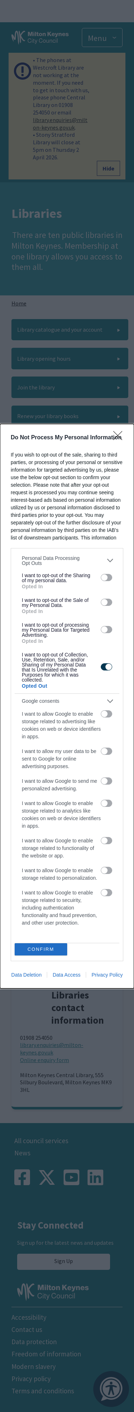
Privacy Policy (107, 975)
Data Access (66, 975)
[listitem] (67, 561)
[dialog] (67, 706)
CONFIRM (41, 949)
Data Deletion (26, 975)
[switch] (106, 577)
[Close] (120, 438)
